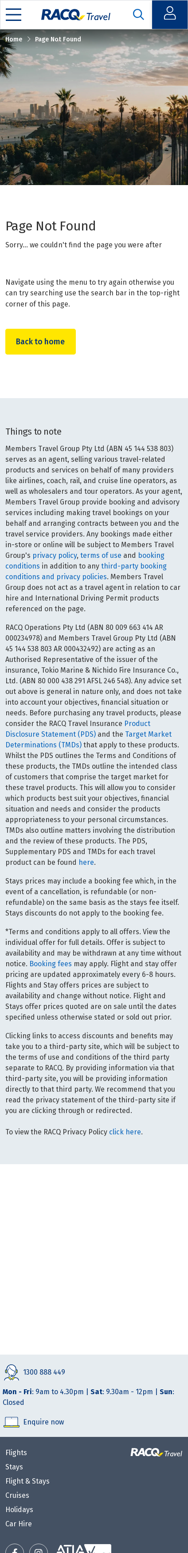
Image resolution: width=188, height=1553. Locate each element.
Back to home (41, 341)
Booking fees (50, 964)
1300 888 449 (44, 1372)
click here (125, 1132)
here (86, 862)
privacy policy (54, 555)
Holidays (19, 1509)
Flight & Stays (27, 1481)
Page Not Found (58, 39)
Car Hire (18, 1524)
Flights (16, 1452)
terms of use (100, 555)
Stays (14, 1467)
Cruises (17, 1495)
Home (13, 39)
